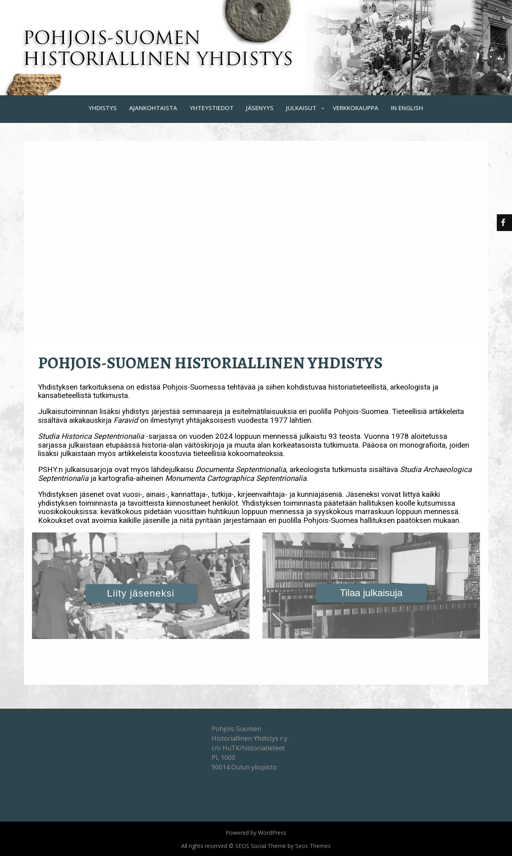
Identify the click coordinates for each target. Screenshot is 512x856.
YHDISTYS (102, 108)
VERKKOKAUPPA (355, 108)
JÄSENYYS (260, 108)
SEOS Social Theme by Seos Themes (283, 846)
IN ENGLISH (407, 108)
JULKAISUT (301, 108)
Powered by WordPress (256, 832)
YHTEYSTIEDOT (212, 108)
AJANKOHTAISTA (153, 108)
